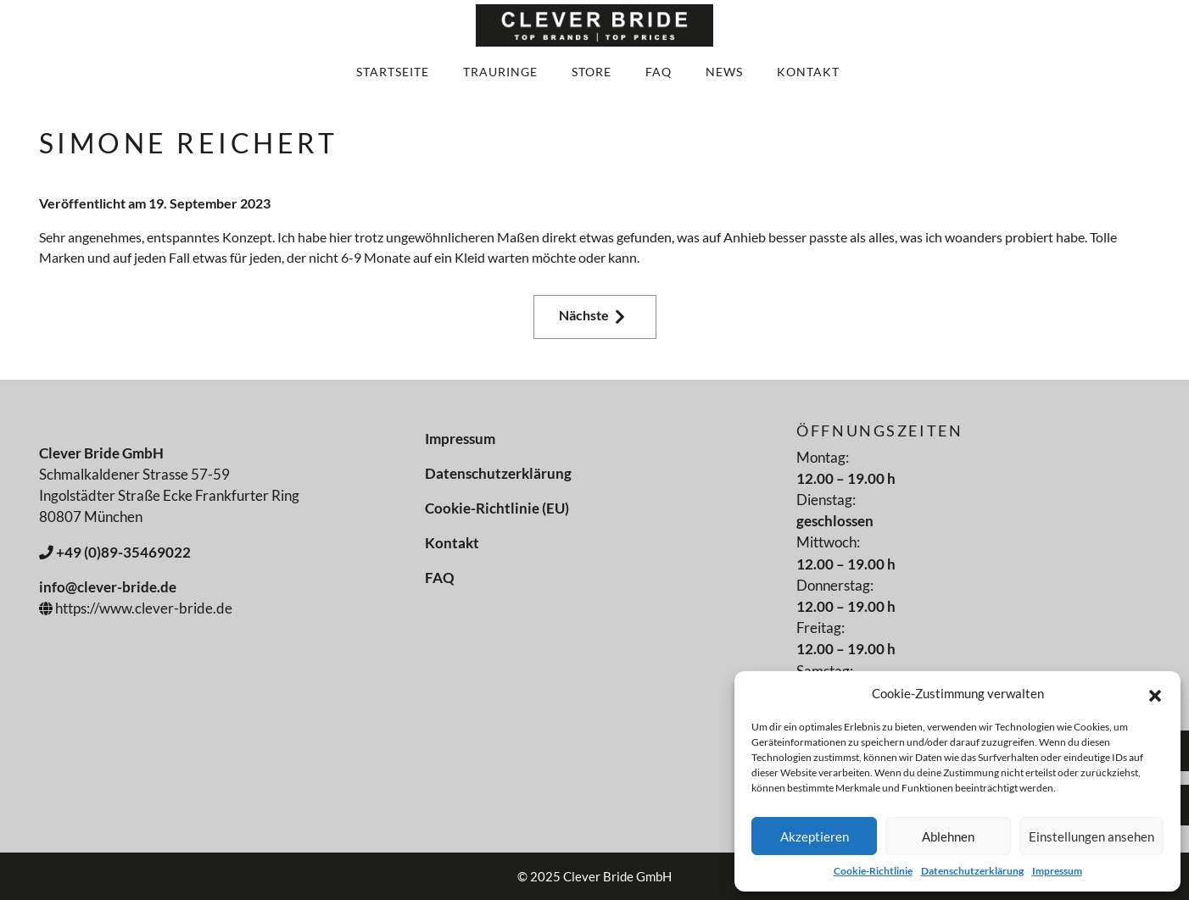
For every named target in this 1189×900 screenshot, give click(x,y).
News (724, 71)
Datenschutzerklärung (972, 870)
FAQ (658, 71)
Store (591, 71)
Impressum (1057, 870)
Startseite (392, 71)
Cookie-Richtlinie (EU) (497, 508)
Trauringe (500, 71)
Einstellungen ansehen (1091, 836)
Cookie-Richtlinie (873, 870)
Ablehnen (948, 836)
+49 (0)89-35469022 (115, 552)
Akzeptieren (814, 836)
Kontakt (808, 71)
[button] (1155, 693)
